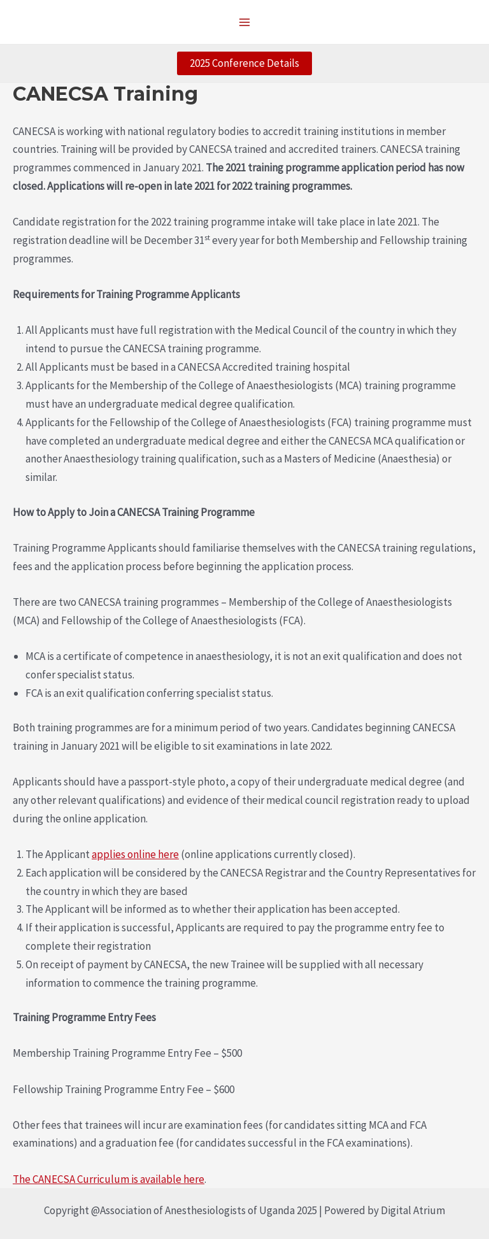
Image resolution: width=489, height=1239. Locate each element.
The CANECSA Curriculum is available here (108, 1179)
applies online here (135, 854)
